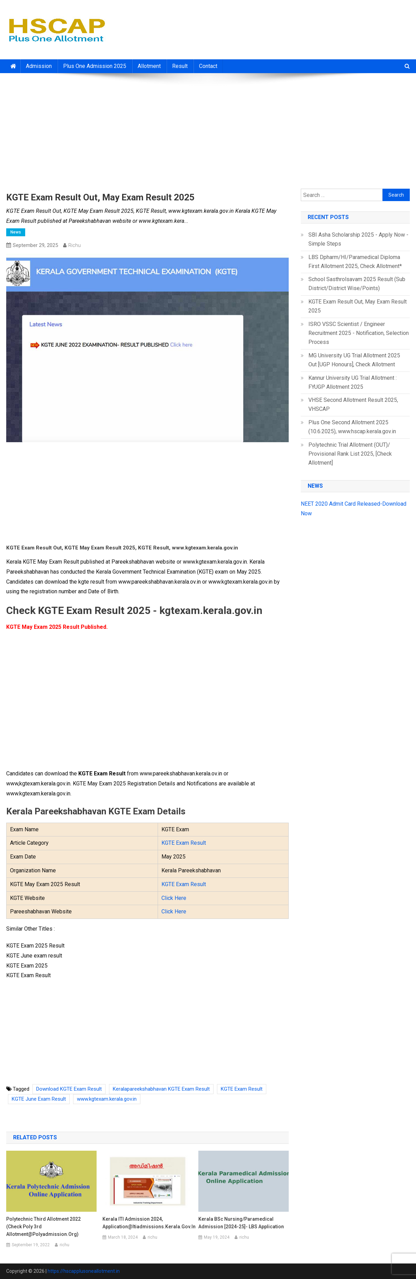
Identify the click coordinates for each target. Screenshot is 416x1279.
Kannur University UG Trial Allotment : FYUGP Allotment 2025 (352, 382)
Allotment (149, 66)
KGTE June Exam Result (39, 1099)
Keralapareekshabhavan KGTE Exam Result (161, 1089)
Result (180, 66)
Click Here (173, 898)
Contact (208, 66)
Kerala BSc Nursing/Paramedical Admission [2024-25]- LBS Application (241, 1222)
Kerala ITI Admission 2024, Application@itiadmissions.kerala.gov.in (147, 1222)
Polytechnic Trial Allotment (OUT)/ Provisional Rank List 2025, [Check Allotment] (350, 454)
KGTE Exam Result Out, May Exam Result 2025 (357, 306)
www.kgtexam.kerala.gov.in (107, 1099)
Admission (39, 66)
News (15, 232)
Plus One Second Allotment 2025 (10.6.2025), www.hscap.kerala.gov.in (352, 427)
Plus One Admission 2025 (94, 66)
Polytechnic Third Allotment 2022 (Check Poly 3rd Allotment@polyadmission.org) (43, 1226)
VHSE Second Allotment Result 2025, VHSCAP (353, 404)
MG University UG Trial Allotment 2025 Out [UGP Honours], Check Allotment (354, 360)
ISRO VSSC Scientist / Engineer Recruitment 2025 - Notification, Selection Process (358, 333)
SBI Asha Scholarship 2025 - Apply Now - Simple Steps (358, 239)
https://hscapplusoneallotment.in (84, 1271)
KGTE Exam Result (183, 843)
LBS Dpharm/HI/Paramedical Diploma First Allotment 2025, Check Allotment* (355, 261)
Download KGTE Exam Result (69, 1089)
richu (74, 245)
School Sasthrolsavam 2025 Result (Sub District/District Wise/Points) (356, 283)
